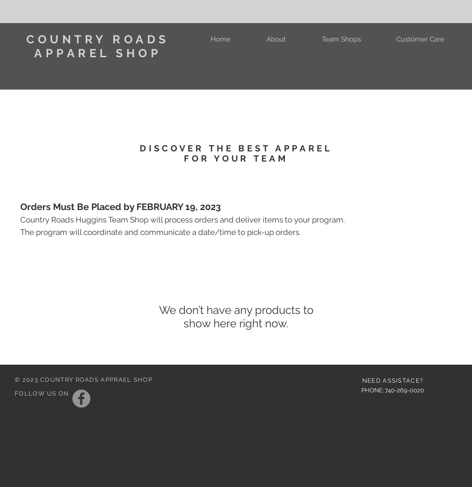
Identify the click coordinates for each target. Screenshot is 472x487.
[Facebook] (81, 399)
